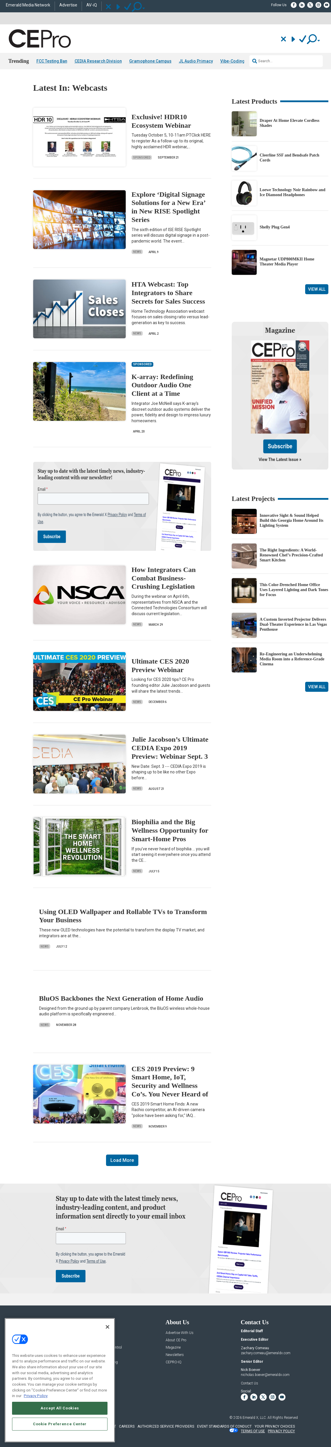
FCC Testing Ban (51, 61)
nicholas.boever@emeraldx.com (265, 1375)
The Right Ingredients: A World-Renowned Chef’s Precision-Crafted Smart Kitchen (291, 555)
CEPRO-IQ (174, 1362)
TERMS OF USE (253, 1431)
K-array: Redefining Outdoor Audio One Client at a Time (162, 385)
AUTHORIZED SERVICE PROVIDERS (165, 1426)
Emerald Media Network (28, 5)
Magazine (173, 1348)
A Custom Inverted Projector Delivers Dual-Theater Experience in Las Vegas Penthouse (293, 624)
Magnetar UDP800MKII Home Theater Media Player (287, 261)
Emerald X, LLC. (255, 1418)
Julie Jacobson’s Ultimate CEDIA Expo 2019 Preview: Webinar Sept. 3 (170, 748)
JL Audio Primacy (196, 61)
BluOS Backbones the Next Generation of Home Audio (121, 998)
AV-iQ (91, 5)
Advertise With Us (180, 1333)
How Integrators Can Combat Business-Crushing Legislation (164, 578)
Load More (122, 1160)
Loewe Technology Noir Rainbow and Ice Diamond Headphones (292, 192)
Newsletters (175, 1355)
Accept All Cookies (60, 1408)
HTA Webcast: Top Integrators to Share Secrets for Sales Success (168, 292)
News (137, 251)
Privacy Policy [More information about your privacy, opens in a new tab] (36, 1396)
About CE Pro (176, 1340)
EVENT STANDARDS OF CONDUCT (224, 1426)
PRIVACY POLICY (281, 1431)
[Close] (107, 1326)
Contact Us (249, 1383)
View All (316, 289)
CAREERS (127, 1426)
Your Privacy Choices (275, 1426)
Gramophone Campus (150, 61)
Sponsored (141, 157)
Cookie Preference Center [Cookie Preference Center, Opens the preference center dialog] (60, 1424)
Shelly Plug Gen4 (275, 227)
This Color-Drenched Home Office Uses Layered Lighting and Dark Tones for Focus (294, 590)
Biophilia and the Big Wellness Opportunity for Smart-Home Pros (170, 830)
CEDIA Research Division (98, 61)
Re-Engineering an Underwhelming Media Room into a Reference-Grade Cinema (292, 659)
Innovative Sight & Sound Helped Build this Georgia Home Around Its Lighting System (291, 520)
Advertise (68, 5)
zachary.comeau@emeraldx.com (265, 1353)
